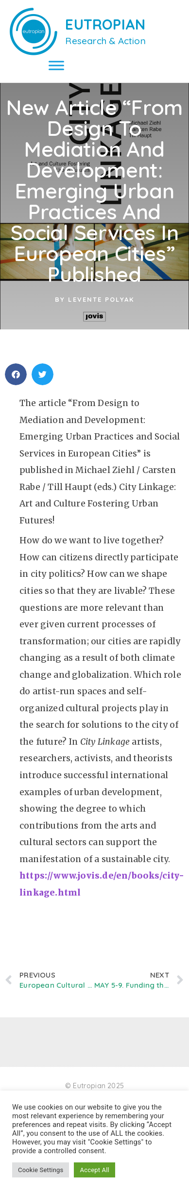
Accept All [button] (94, 1170)
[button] (16, 385)
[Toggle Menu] (56, 65)
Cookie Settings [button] (40, 1170)
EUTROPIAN (105, 24)
